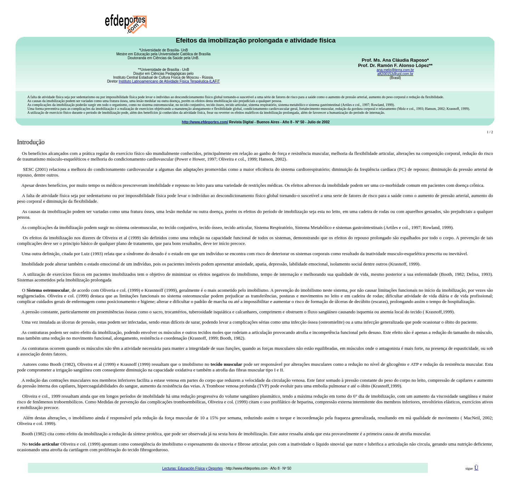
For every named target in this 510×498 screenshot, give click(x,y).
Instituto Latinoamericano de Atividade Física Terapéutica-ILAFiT (169, 81)
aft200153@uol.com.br (395, 74)
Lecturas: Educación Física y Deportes (192, 468)
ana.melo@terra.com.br (395, 70)
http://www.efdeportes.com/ (205, 122)
